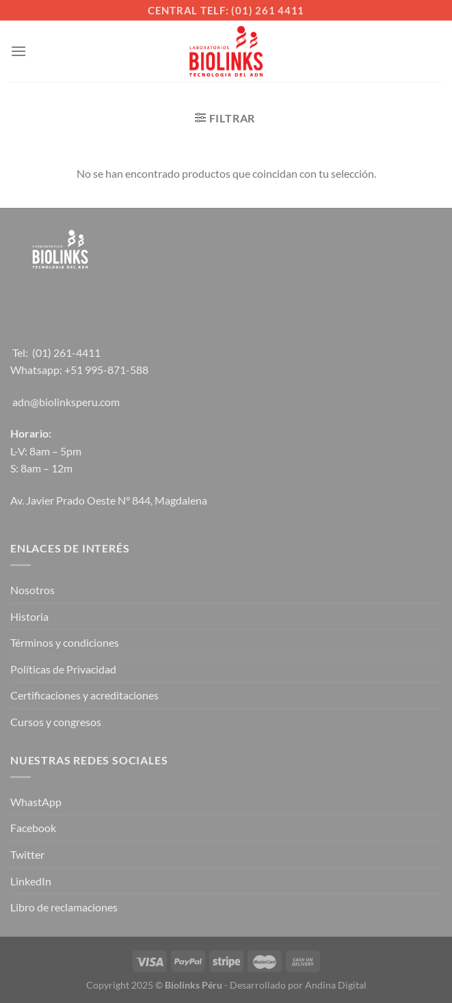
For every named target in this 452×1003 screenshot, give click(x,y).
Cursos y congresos (55, 721)
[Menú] (18, 51)
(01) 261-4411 (66, 352)
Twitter (27, 854)
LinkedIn (30, 880)
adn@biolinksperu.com (66, 401)
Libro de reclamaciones (64, 906)
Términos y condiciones (64, 642)
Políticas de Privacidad (63, 669)
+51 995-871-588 (106, 369)
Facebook (33, 827)
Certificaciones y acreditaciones (84, 694)
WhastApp (36, 801)
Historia (29, 616)
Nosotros (32, 589)
